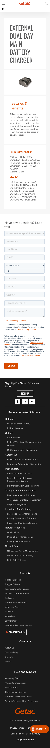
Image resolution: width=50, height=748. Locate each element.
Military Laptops (15, 428)
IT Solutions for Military (18, 423)
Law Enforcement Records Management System (19, 480)
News (8, 661)
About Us (9, 647)
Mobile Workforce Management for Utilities (24, 444)
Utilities (9, 433)
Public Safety (12, 468)
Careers (9, 656)
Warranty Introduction (15, 682)
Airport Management (17, 504)
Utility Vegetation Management (22, 450)
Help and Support (25, 672)
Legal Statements (25, 739)
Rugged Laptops (13, 579)
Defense (9, 419)
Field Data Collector (16, 560)
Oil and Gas (11, 546)
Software (9, 598)
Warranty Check (13, 678)
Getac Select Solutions (16, 602)
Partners (9, 611)
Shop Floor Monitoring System (22, 523)
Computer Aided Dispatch (19, 473)
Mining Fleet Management (20, 536)
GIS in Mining (13, 532)
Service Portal (12, 687)
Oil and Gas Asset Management (22, 551)
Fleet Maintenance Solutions (21, 495)
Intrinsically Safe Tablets (17, 588)
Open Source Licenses (15, 692)
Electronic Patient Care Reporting (23, 485)
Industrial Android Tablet (17, 593)
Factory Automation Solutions (21, 518)
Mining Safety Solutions (18, 541)
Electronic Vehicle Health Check (22, 459)
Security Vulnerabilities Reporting (21, 701)
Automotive (11, 454)
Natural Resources (15, 527)
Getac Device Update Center (18, 696)
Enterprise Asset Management (22, 513)
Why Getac (10, 616)
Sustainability (11, 652)
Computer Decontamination (18, 625)
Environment (11, 620)
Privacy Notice (17, 727)
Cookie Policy (17, 733)
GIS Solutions (13, 437)
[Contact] (46, 3)
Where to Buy (12, 607)
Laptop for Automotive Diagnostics (24, 464)
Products (25, 573)
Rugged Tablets (12, 584)
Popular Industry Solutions (24, 412)
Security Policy (33, 733)
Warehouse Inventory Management (24, 499)
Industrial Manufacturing (18, 509)
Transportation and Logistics (20, 490)
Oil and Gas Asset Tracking (20, 555)
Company (25, 641)
